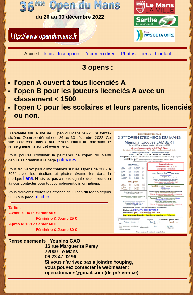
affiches (43, 196)
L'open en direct (99, 53)
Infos (48, 53)
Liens (145, 53)
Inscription (68, 53)
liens (28, 178)
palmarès (66, 159)
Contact (163, 53)
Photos (128, 53)
